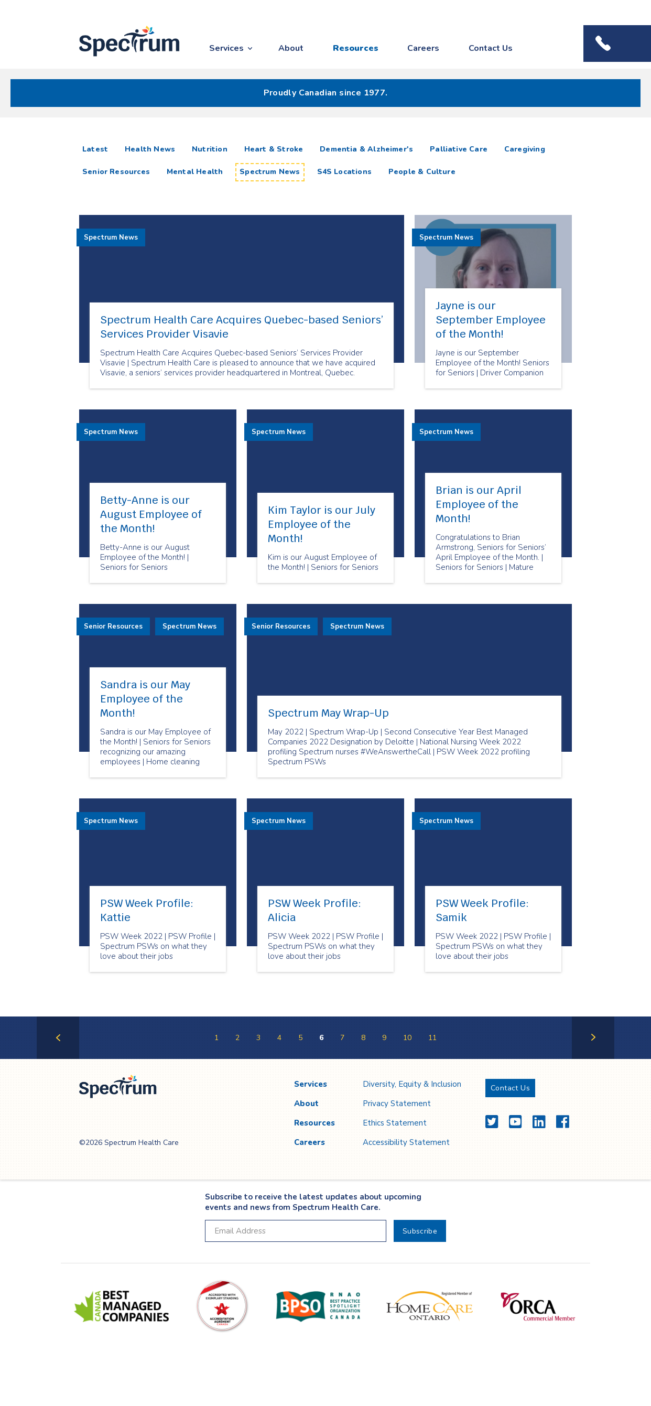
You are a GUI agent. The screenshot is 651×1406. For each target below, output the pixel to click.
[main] (325, 598)
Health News (150, 149)
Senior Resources (116, 172)
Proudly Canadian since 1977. (326, 93)
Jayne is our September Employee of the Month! (491, 320)
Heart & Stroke (273, 149)
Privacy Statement (397, 1103)
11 (432, 1038)
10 (407, 1038)
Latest (97, 149)
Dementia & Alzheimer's (366, 149)
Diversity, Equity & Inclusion (412, 1084)
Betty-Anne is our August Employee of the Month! (151, 514)
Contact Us (491, 48)
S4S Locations (344, 172)
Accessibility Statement (406, 1142)
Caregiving (524, 149)
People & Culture (421, 172)
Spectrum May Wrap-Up (328, 713)
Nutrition (209, 149)
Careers (423, 48)
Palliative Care (458, 149)
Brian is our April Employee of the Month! (479, 504)
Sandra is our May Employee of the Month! (145, 699)
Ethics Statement (395, 1123)
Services (226, 48)
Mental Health (195, 172)
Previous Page (57, 1058)
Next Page (593, 1058)
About (290, 48)
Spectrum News (270, 172)
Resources (355, 48)
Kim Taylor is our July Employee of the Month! (321, 524)
